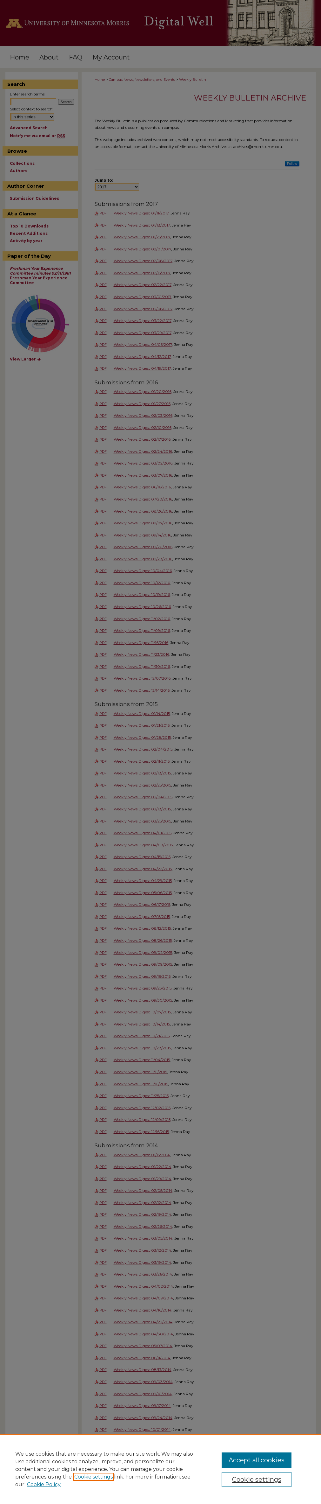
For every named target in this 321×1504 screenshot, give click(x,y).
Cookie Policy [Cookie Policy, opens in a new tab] (44, 1484)
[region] (160, 1469)
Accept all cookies (256, 1460)
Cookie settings (93, 1477)
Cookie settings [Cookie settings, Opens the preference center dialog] (256, 1479)
